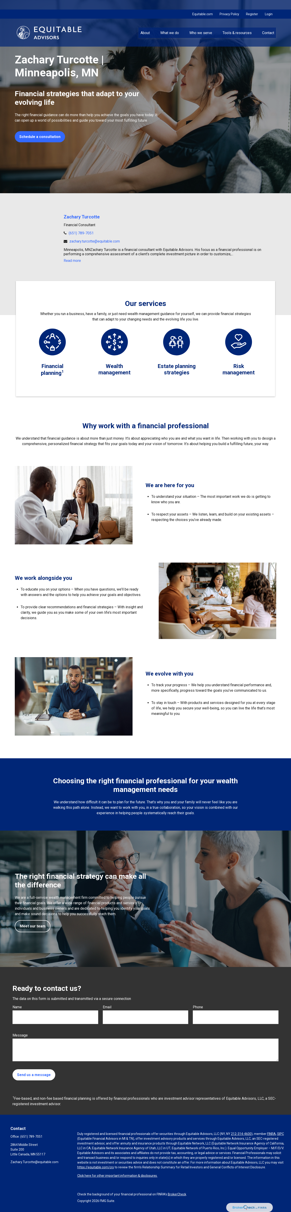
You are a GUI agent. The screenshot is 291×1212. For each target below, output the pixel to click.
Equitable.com (202, 4)
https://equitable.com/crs (95, 1167)
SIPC (280, 1134)
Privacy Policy (229, 4)
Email (107, 1007)
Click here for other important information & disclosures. (117, 1175)
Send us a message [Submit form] (34, 1075)
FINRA (271, 1134)
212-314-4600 (241, 1134)
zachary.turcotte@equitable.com (94, 241)
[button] (145, 23)
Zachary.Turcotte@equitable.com (34, 1162)
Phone (198, 1007)
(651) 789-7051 (81, 233)
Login (269, 4)
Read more (72, 260)
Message (20, 1035)
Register (252, 4)
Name (17, 1007)
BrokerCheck (177, 1194)
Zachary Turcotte (82, 217)
